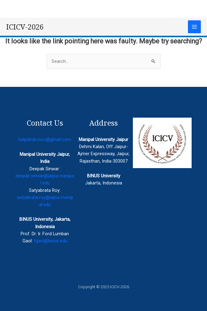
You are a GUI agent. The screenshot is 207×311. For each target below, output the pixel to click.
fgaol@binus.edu (50, 241)
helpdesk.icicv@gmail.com (44, 139)
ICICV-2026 (25, 27)
